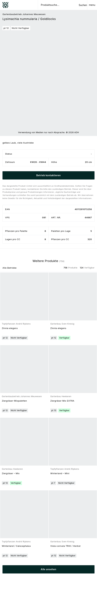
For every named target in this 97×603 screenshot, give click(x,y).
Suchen (83, 5)
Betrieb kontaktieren (48, 175)
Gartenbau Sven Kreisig (62, 324)
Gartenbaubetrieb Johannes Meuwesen (24, 14)
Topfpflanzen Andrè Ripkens (16, 324)
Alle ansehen (48, 569)
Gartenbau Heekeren (60, 396)
